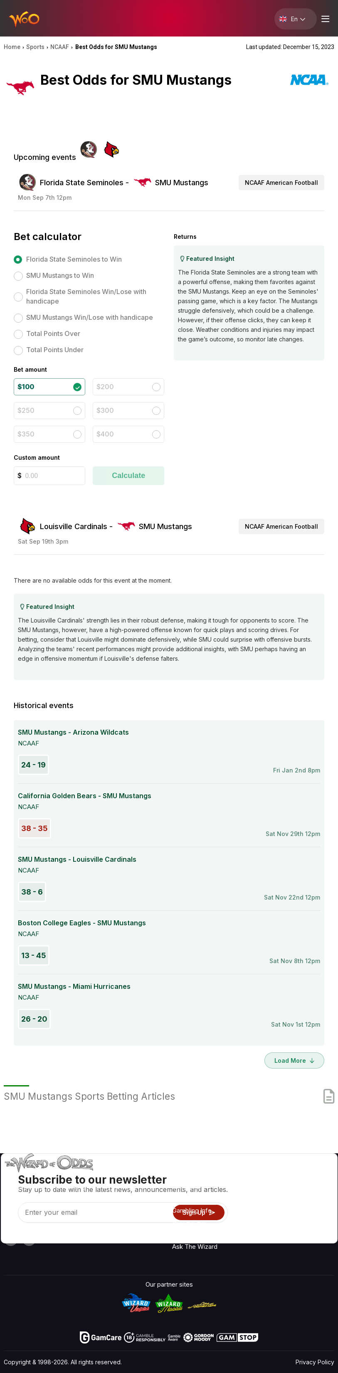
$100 (25, 386)
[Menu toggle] (324, 18)
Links (266, 1200)
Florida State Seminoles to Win (74, 259)
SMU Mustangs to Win (60, 275)
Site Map (315, 1212)
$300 (105, 410)
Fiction (312, 1224)
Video (311, 1188)
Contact (270, 1188)
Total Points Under (55, 350)
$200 (105, 386)
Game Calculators (197, 1198)
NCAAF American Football (281, 182)
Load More (294, 1060)
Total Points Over (53, 333)
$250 (26, 410)
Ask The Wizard (194, 1246)
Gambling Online (195, 1234)
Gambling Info (192, 1210)
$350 (26, 434)
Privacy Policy (315, 1362)
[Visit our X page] (29, 1239)
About (267, 1176)
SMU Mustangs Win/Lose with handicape (89, 317)
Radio (311, 1176)
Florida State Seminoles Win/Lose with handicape (86, 296)
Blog (309, 1200)
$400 (105, 434)
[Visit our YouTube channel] (11, 1239)
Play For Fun (189, 1222)
